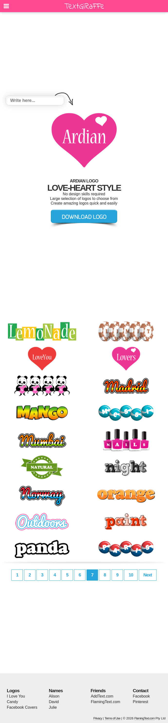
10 (131, 575)
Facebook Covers (22, 707)
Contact (140, 690)
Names (56, 690)
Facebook (141, 696)
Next (147, 575)
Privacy (97, 718)
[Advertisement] (84, 55)
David (54, 702)
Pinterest (140, 702)
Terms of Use (112, 718)
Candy (12, 702)
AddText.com (102, 696)
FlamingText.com (105, 702)
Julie (53, 707)
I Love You (16, 696)
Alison (54, 696)
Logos (13, 690)
